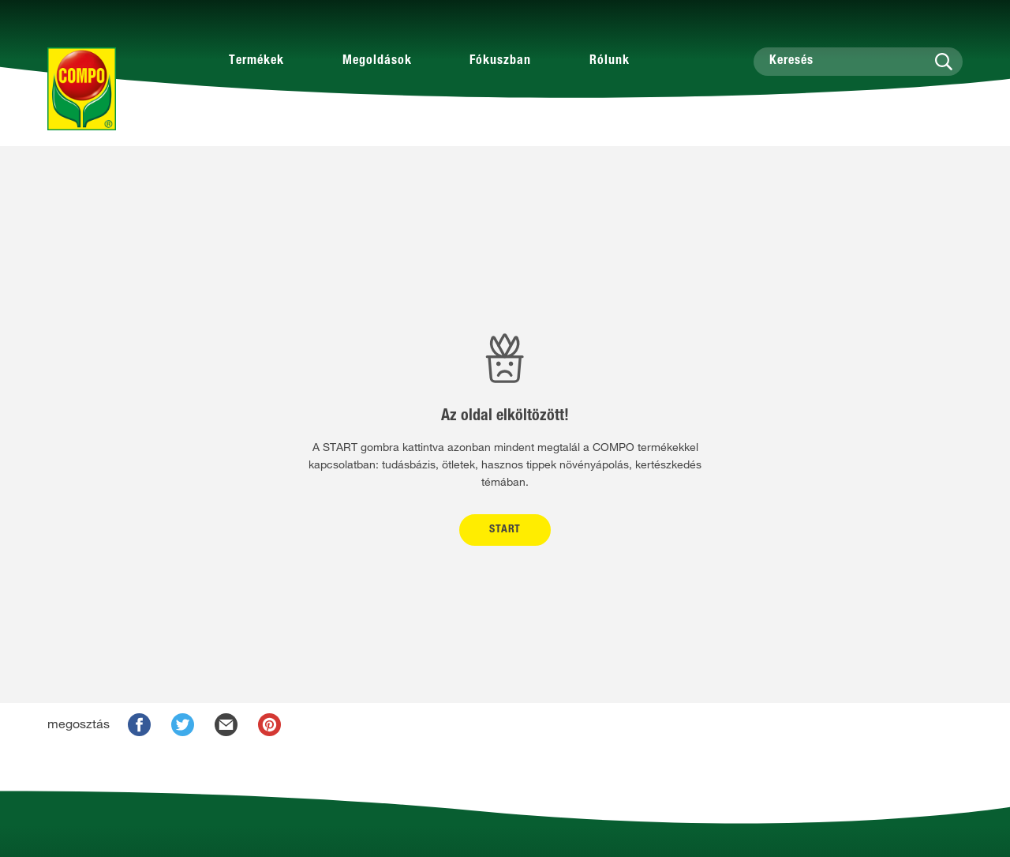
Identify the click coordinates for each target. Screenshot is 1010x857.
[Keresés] (858, 61)
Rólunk (609, 61)
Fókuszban (500, 61)
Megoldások (377, 61)
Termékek (256, 61)
